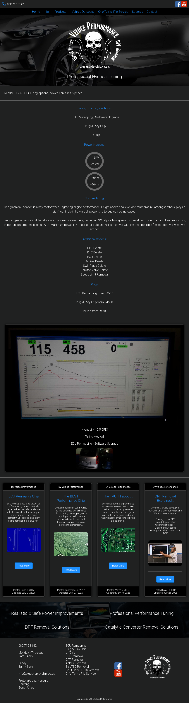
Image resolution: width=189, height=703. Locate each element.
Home (36, 11)
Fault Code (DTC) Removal (83, 670)
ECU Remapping (76, 645)
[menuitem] (36, 11)
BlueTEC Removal (77, 666)
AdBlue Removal (76, 663)
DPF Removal (74, 656)
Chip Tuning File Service (113, 11)
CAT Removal (74, 659)
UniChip (70, 652)
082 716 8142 (15, 4)
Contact (152, 11)
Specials (137, 11)
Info (47, 11)
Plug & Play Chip (76, 649)
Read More (24, 565)
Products (61, 11)
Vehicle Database (83, 11)
